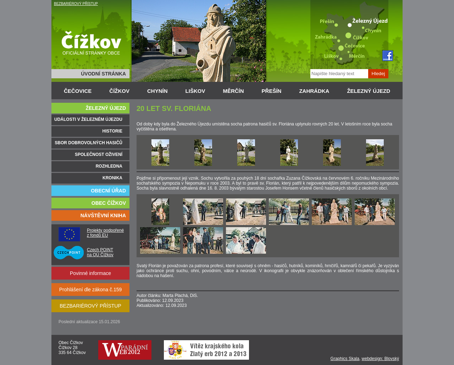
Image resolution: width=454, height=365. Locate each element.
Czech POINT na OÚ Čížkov (100, 252)
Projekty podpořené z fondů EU (105, 233)
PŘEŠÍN (272, 91)
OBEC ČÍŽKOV (109, 203)
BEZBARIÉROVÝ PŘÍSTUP (76, 4)
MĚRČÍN (233, 91)
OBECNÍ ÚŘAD (108, 190)
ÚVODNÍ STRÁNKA (103, 74)
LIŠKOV (195, 91)
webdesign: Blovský (380, 358)
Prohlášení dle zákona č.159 (90, 289)
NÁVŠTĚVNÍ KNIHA (103, 215)
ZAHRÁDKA (314, 91)
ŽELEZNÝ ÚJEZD (368, 91)
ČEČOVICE (78, 91)
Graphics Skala (345, 358)
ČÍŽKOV (119, 91)
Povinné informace (90, 273)
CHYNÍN (157, 91)
